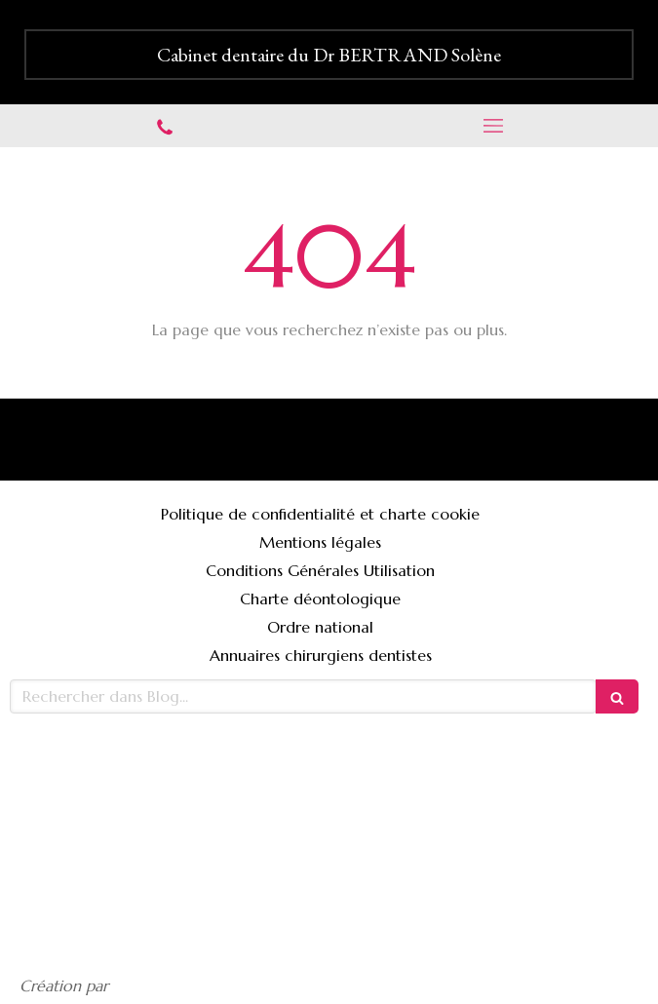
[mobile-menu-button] (494, 125)
